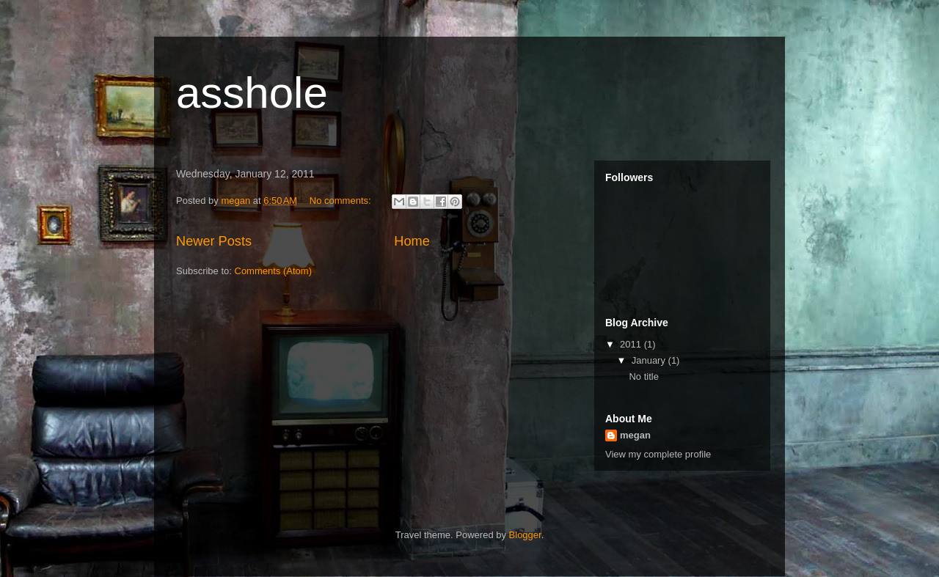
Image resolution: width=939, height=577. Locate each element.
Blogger (525, 534)
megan (635, 435)
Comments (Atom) (273, 270)
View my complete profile (658, 454)
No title (643, 376)
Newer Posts (214, 241)
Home (412, 241)
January (650, 360)
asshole (252, 92)
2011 (632, 344)
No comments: (341, 200)
